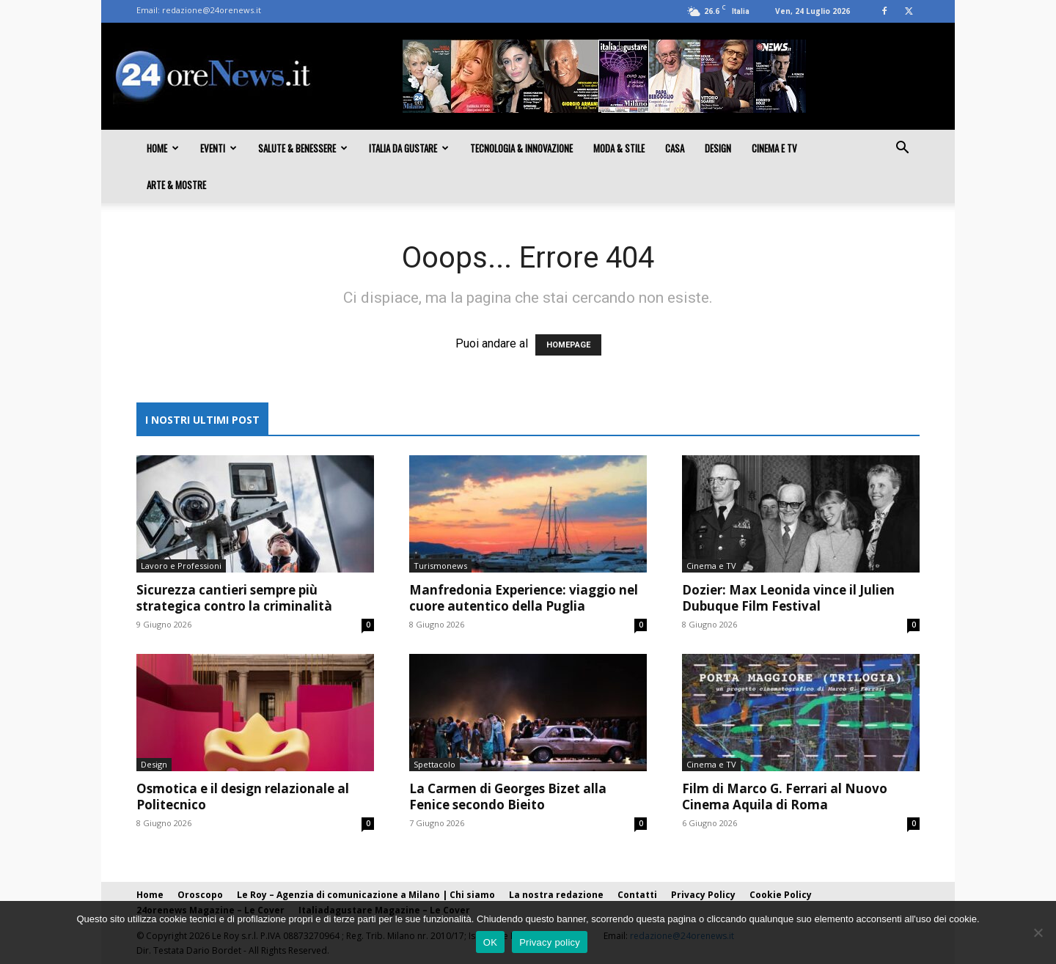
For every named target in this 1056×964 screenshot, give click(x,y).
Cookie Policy (780, 894)
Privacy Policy (703, 894)
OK (490, 942)
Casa (674, 148)
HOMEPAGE (568, 345)
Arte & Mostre (176, 184)
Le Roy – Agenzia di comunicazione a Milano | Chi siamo (366, 894)
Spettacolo (434, 764)
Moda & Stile (619, 148)
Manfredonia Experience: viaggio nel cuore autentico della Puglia (523, 597)
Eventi (218, 148)
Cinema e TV (774, 148)
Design (718, 148)
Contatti (637, 894)
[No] (1037, 932)
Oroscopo (200, 894)
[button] (902, 149)
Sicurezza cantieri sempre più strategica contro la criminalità (234, 597)
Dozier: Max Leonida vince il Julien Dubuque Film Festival (788, 597)
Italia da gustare (409, 148)
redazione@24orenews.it (211, 9)
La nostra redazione (556, 894)
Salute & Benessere (303, 148)
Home (163, 148)
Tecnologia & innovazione (521, 148)
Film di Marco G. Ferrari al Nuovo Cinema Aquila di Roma (784, 796)
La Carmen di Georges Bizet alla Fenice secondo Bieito (507, 796)
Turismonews (440, 565)
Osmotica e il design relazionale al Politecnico (242, 796)
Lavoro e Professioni (181, 565)
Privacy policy (549, 942)
